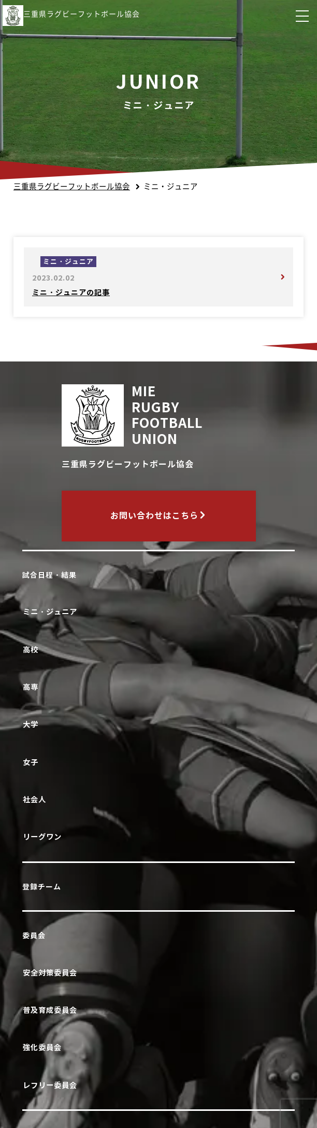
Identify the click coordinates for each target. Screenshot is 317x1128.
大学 (32, 724)
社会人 (36, 799)
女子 (32, 762)
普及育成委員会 (51, 1010)
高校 (32, 649)
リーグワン (44, 837)
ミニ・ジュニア (51, 612)
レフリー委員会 (51, 1085)
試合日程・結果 (49, 575)
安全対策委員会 (51, 973)
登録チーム (41, 887)
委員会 (34, 935)
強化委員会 (44, 1047)
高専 (32, 687)
